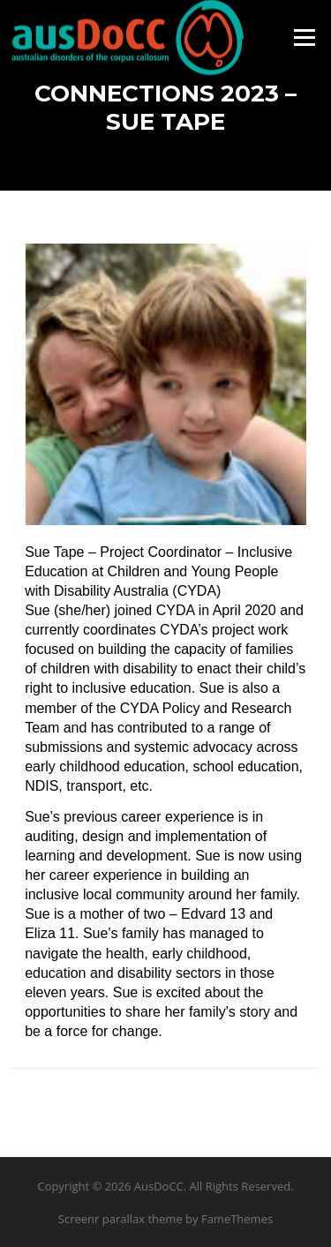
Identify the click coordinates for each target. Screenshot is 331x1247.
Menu (304, 37)
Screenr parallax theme (120, 1219)
